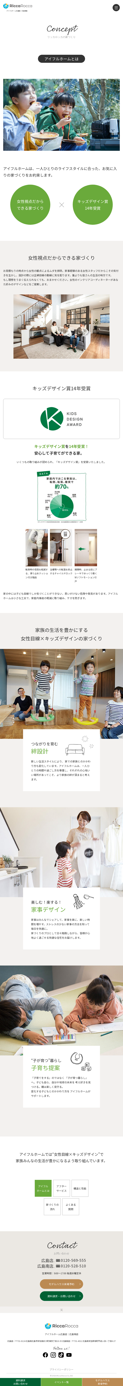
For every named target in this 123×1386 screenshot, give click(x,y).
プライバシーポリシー (61, 1369)
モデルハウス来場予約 (61, 1284)
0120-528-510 (73, 1266)
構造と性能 (80, 1188)
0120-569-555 (73, 1260)
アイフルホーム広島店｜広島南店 (61, 1334)
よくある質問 (71, 1207)
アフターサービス (61, 1188)
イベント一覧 (61, 1382)
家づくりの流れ (52, 1207)
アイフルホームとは (43, 1188)
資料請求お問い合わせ (20, 1382)
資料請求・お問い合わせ (61, 1296)
